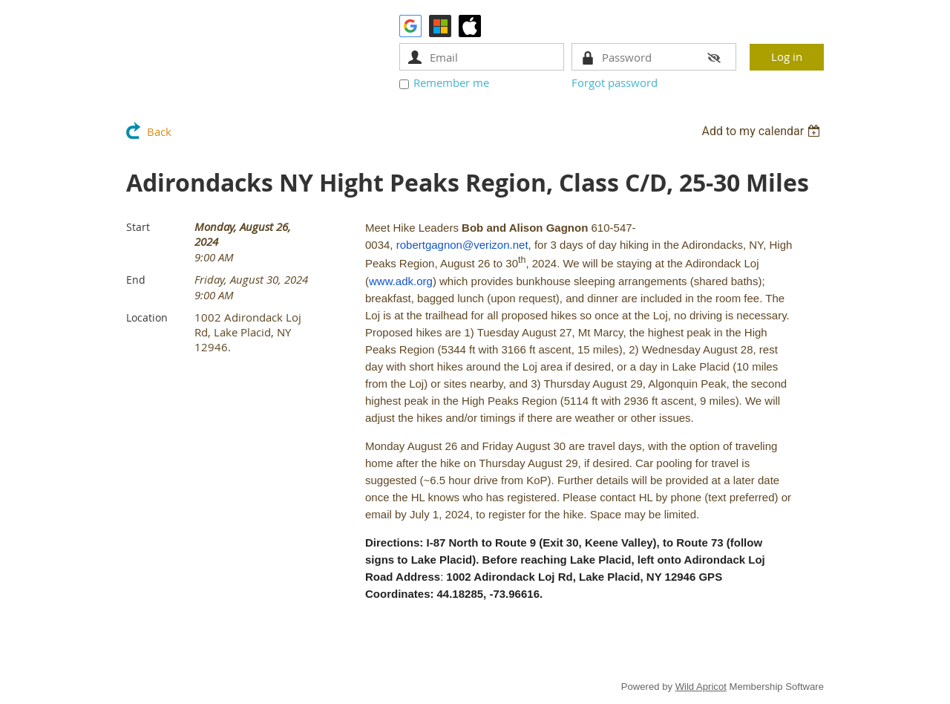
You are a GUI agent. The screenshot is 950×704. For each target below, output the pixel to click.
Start (138, 227)
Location (147, 317)
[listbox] (762, 131)
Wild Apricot (701, 686)
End (135, 280)
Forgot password (614, 82)
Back (159, 131)
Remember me (451, 82)
